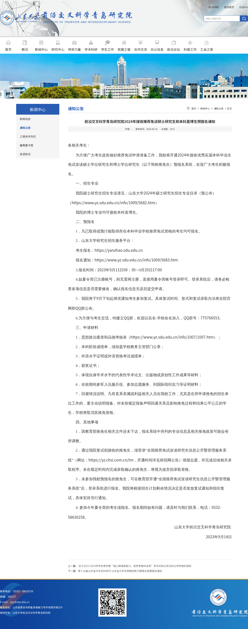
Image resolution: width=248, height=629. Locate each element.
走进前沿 (25, 154)
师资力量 (74, 46)
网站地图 (213, 7)
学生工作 (107, 46)
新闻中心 (41, 46)
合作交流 (140, 46)
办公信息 (157, 46)
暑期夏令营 (26, 145)
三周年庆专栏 (28, 136)
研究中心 (57, 46)
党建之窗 (124, 46)
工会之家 (206, 46)
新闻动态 (25, 119)
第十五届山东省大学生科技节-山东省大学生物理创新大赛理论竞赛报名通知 (120, 571)
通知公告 (25, 128)
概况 (25, 46)
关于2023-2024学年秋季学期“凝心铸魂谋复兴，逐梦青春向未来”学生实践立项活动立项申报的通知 (135, 566)
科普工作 (190, 46)
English (243, 7)
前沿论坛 (173, 46)
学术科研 (90, 46)
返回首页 (229, 7)
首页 (8, 46)
